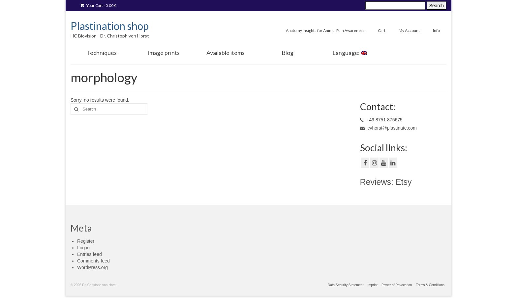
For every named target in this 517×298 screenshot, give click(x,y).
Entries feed (89, 254)
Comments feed (93, 260)
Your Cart (98, 5)
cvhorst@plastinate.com (388, 128)
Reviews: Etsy (386, 181)
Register (85, 241)
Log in (83, 247)
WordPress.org (92, 267)
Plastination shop (110, 25)
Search (436, 5)
